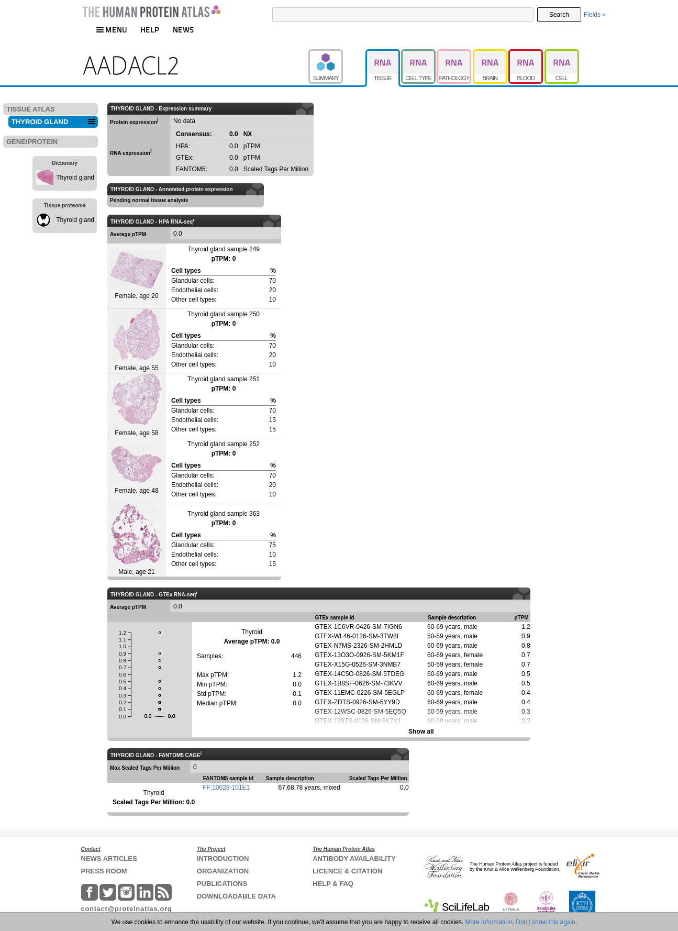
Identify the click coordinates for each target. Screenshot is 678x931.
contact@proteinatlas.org (126, 909)
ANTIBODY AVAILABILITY (354, 858)
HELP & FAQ (333, 884)
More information (489, 922)
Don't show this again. (546, 922)
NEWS (183, 29)
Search (559, 14)
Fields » (595, 14)
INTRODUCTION (223, 858)
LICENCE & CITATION (347, 871)
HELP (149, 29)
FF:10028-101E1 (226, 787)
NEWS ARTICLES (109, 858)
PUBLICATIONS (222, 884)
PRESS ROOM (104, 871)
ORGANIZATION (223, 871)
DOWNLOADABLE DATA (236, 896)
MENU (111, 29)
